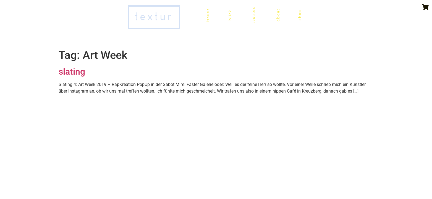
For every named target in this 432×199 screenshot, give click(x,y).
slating (72, 71)
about (278, 15)
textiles (253, 15)
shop (300, 15)
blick (230, 15)
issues (208, 15)
